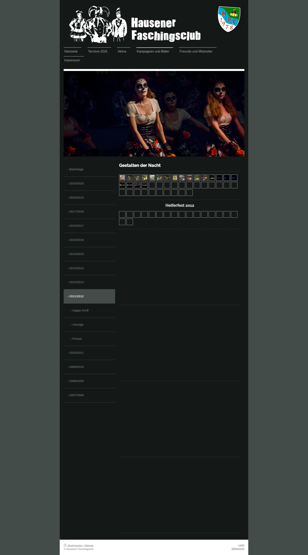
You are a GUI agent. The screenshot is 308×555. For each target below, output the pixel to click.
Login (241, 545)
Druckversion (73, 545)
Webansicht (237, 548)
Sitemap (88, 545)
